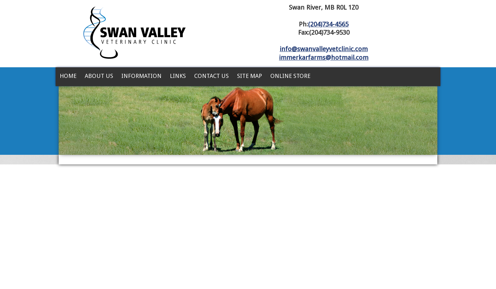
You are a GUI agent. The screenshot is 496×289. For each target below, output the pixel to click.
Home (68, 75)
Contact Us (211, 75)
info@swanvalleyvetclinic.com (324, 49)
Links (178, 75)
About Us (99, 75)
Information (141, 75)
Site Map (249, 75)
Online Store (290, 75)
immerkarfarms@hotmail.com (323, 57)
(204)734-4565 (328, 24)
